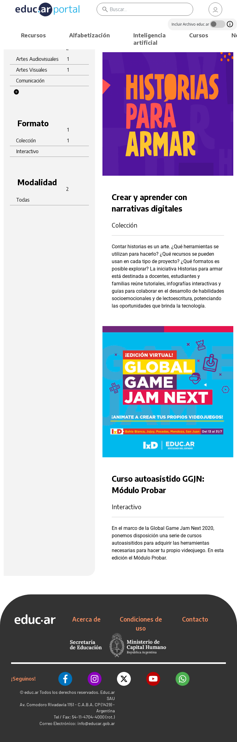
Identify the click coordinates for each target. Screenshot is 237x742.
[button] (16, 92)
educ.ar (31, 692)
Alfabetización (89, 35)
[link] (215, 9)
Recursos (33, 35)
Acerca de (86, 619)
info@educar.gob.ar (96, 723)
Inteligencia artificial (149, 38)
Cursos (198, 35)
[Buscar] (151, 9)
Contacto (195, 619)
